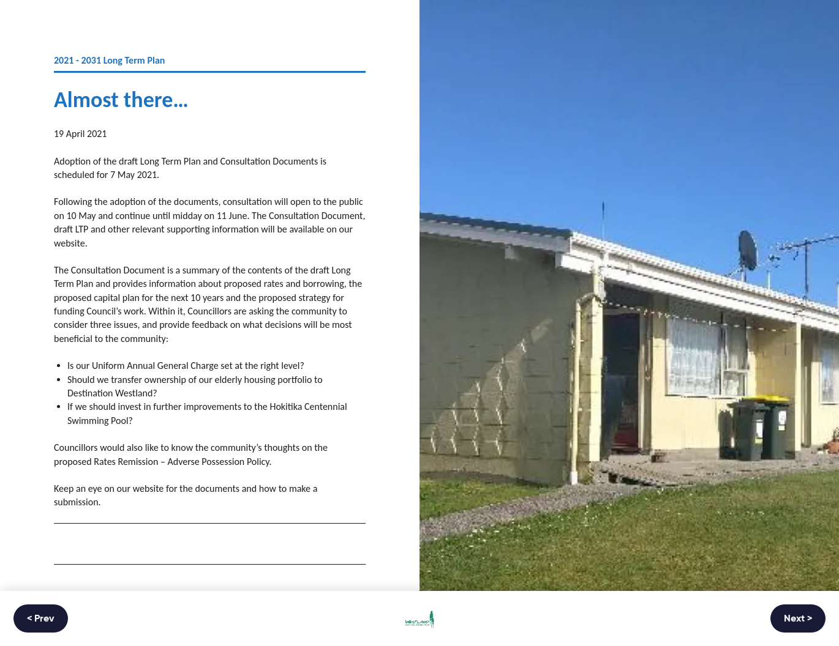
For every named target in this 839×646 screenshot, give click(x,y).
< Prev (41, 619)
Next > (798, 619)
